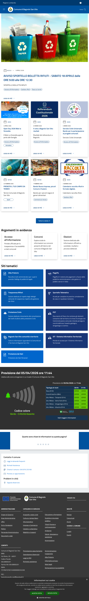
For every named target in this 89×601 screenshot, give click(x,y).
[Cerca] (85, 9)
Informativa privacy (51, 561)
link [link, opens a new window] (63, 589)
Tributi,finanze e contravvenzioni (50, 525)
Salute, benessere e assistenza (51, 535)
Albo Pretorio (49, 557)
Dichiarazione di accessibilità (54, 568)
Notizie (8, 180)
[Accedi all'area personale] (80, 3)
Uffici (3, 522)
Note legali (48, 564)
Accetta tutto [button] (37, 593)
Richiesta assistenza (30, 561)
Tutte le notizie (44, 221)
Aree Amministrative (8, 518)
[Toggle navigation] (4, 9)
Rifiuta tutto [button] (52, 593)
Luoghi (69, 531)
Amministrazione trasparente (50, 552)
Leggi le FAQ (27, 558)
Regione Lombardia (9, 3)
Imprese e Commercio (30, 525)
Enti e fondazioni (6, 525)
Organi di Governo (7, 514)
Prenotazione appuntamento (32, 551)
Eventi (69, 535)
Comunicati (70, 518)
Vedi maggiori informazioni (67, 418)
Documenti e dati (7, 536)
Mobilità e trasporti (29, 532)
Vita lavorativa (28, 522)
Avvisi (9, 70)
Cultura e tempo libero (30, 518)
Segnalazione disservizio (31, 554)
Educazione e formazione (53, 514)
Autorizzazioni (49, 540)
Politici (3, 529)
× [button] (87, 579)
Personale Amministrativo (10, 532)
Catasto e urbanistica (30, 529)
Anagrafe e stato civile (30, 514)
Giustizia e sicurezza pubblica (52, 519)
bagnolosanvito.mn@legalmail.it (12, 577)
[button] (44, 598)
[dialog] (44, 589)
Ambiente (48, 531)
